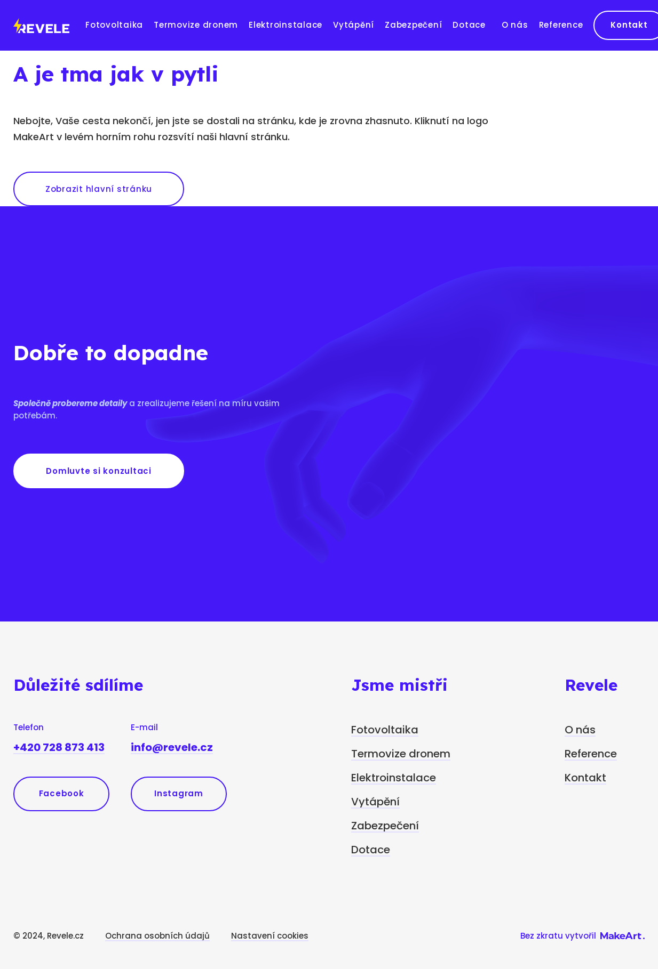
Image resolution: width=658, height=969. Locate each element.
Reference (561, 24)
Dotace (469, 24)
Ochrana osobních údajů (157, 935)
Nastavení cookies (269, 935)
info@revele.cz (172, 747)
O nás (515, 24)
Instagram (178, 793)
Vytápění (353, 24)
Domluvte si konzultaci (99, 471)
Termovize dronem (196, 24)
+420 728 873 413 (59, 747)
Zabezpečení (413, 24)
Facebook (61, 793)
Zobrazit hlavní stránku (98, 189)
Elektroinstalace (285, 24)
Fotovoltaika (114, 24)
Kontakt (585, 777)
